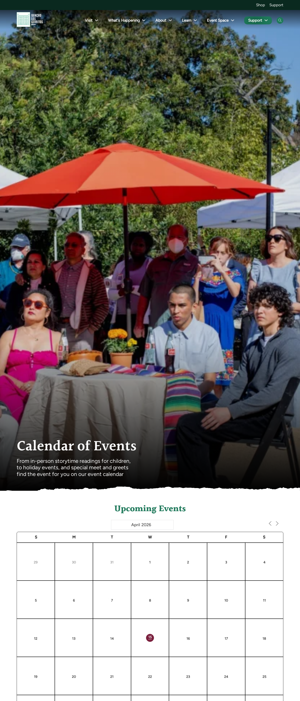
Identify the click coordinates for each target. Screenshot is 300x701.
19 (35, 677)
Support (276, 5)
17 (226, 639)
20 (74, 677)
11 (264, 600)
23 (188, 677)
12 (35, 639)
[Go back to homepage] (30, 20)
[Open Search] (280, 20)
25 (264, 677)
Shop (260, 5)
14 (112, 639)
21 (112, 677)
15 (150, 637)
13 (73, 639)
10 (226, 600)
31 (112, 562)
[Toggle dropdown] (97, 20)
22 (150, 677)
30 (74, 562)
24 (226, 677)
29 (36, 562)
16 (188, 639)
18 (264, 639)
